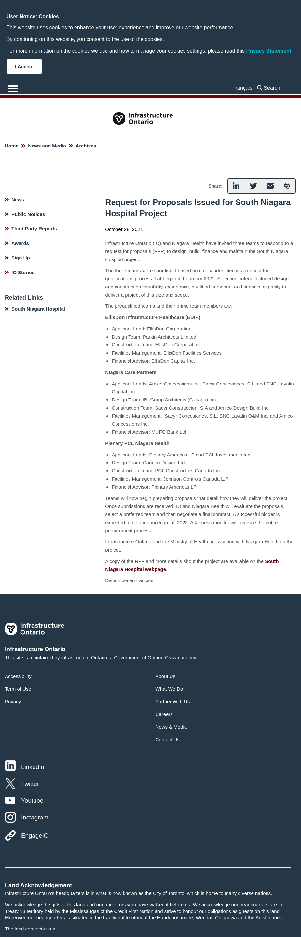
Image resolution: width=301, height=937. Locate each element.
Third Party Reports (34, 228)
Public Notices (28, 214)
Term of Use (18, 689)
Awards (20, 243)
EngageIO (34, 835)
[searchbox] (273, 88)
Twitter (30, 783)
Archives (85, 145)
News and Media (47, 145)
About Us (166, 676)
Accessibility (18, 676)
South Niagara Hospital (38, 309)
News (17, 199)
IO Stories (22, 272)
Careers (164, 714)
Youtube (32, 800)
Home (12, 145)
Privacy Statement (268, 51)
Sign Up (20, 257)
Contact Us (168, 739)
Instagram (34, 817)
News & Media (171, 727)
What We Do (169, 689)
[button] (236, 186)
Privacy (13, 701)
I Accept (24, 66)
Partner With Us (173, 701)
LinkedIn (32, 766)
